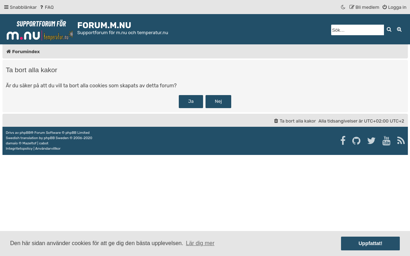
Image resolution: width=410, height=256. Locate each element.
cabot (44, 143)
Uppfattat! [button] (371, 243)
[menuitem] (46, 7)
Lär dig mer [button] (200, 243)
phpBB (25, 133)
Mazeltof (30, 143)
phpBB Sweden (56, 138)
